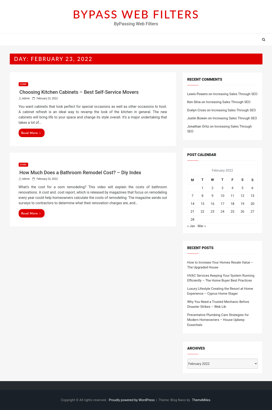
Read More (31, 133)
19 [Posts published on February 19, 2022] (242, 204)
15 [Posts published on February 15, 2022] (202, 204)
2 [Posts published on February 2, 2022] (212, 188)
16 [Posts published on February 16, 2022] (212, 204)
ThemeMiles (201, 400)
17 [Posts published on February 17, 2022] (222, 204)
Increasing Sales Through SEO (235, 94)
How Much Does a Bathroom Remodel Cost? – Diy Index (80, 172)
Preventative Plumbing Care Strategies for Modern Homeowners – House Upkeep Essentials (218, 320)
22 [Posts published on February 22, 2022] (202, 212)
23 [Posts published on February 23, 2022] (212, 212)
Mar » (202, 226)
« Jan (191, 226)
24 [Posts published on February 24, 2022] (222, 212)
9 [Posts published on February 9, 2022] (212, 196)
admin (26, 98)
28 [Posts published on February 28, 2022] (192, 220)
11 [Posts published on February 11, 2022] (232, 196)
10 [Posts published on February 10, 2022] (222, 196)
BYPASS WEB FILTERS (136, 14)
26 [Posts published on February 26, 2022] (242, 212)
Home (23, 84)
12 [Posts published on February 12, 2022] (242, 196)
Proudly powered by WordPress (132, 400)
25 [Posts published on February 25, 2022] (232, 212)
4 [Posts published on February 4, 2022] (232, 188)
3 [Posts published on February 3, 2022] (222, 188)
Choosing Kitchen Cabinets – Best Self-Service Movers (79, 92)
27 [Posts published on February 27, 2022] (252, 212)
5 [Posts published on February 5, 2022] (242, 188)
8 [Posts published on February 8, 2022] (202, 196)
